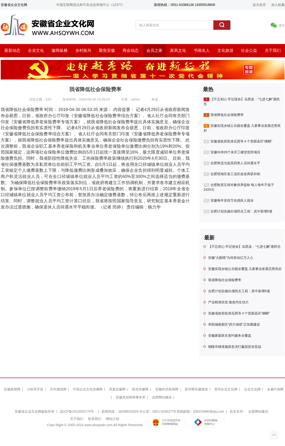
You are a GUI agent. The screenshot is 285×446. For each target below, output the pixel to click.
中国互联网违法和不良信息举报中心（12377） (90, 5)
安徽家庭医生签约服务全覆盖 (229, 335)
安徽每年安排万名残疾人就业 (229, 201)
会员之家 (154, 50)
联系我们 (94, 419)
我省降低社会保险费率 (224, 115)
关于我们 (273, 50)
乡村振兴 (83, 50)
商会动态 (131, 50)
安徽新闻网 (12, 389)
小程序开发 (35, 389)
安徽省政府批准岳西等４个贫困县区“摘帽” (238, 141)
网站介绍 (112, 419)
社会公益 (249, 50)
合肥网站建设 (162, 397)
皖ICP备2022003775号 (77, 411)
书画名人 (202, 50)
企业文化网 (252, 389)
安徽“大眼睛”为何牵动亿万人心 (230, 258)
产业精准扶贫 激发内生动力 (228, 302)
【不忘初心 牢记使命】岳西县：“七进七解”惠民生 (242, 101)
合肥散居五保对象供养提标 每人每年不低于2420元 (239, 187)
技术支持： (238, 411)
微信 (278, 25)
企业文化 (36, 50)
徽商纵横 (60, 50)
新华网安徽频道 (196, 389)
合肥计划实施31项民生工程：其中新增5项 (238, 211)
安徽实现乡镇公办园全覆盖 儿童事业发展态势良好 (242, 128)
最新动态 (12, 50)
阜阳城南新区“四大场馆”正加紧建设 (234, 324)
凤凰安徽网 (117, 389)
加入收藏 (278, 5)
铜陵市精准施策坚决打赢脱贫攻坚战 (234, 347)
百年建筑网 (58, 389)
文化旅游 (225, 50)
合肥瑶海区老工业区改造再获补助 (232, 174)
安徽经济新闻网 (166, 389)
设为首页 (259, 5)
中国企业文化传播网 (88, 389)
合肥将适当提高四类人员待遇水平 (232, 163)
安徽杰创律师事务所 (130, 397)
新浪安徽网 (140, 389)
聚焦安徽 (107, 50)
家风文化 (178, 50)
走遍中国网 (275, 389)
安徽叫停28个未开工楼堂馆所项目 (232, 152)
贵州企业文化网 (225, 389)
